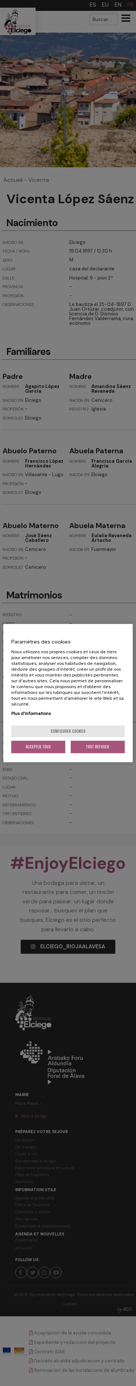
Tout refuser (97, 746)
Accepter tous (38, 746)
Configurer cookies (68, 731)
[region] (67, 693)
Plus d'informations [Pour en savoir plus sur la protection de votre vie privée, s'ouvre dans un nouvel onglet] (31, 713)
